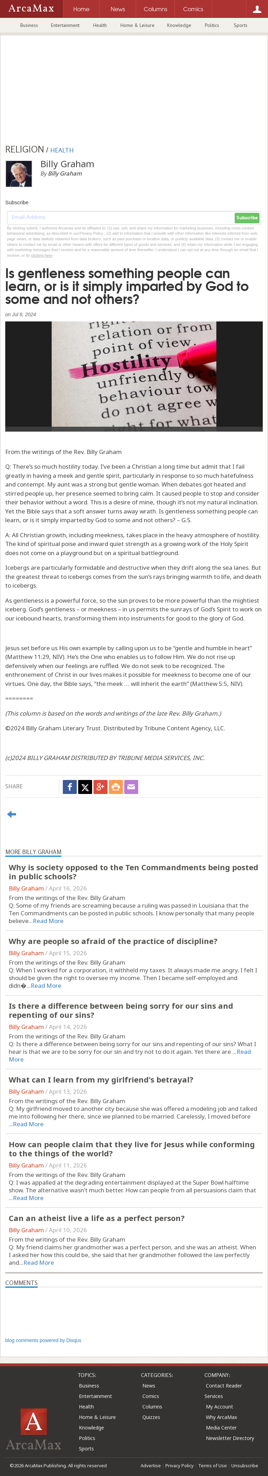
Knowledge (179, 25)
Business (29, 25)
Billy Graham (26, 888)
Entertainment (65, 25)
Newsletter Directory (230, 1438)
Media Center (221, 1427)
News (148, 1385)
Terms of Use (212, 1465)
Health (100, 25)
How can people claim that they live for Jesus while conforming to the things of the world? (132, 1148)
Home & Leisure (137, 25)
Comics (150, 1396)
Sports (240, 25)
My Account (219, 1406)
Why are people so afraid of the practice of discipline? (113, 941)
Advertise (151, 1465)
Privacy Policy (179, 1465)
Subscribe (247, 217)
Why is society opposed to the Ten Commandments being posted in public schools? (133, 871)
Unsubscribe (244, 1465)
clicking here (41, 255)
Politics (212, 25)
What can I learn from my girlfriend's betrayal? (101, 1079)
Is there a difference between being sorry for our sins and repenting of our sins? (121, 1010)
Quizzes (151, 1417)
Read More (48, 921)
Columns (152, 1406)
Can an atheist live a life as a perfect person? (97, 1218)
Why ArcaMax (221, 1417)
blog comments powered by (43, 1340)
